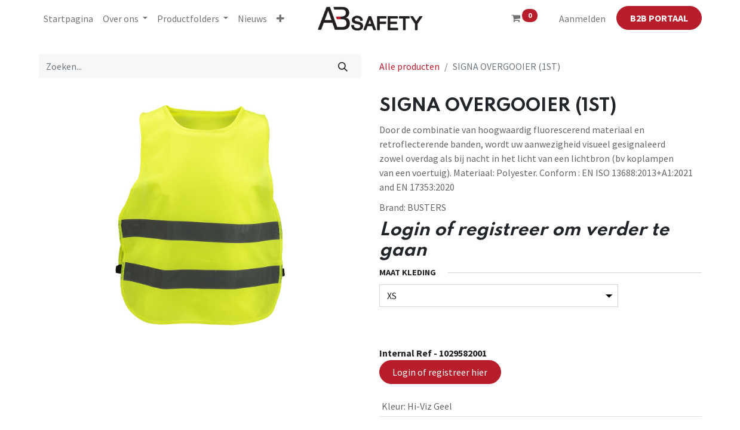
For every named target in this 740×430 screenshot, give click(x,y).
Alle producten (409, 66)
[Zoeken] (342, 66)
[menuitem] (68, 18)
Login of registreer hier (439, 372)
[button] (280, 18)
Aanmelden (582, 18)
